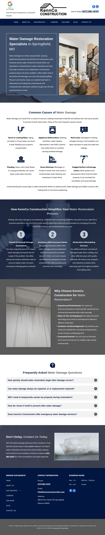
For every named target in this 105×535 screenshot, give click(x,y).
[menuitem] (16, 22)
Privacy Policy (64, 528)
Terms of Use (56, 528)
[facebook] (93, 7)
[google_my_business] (97, 7)
